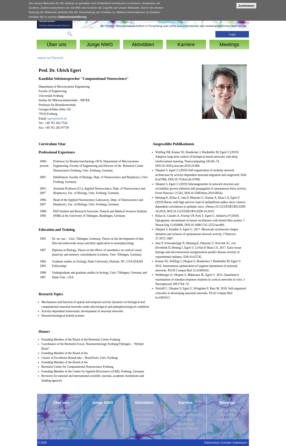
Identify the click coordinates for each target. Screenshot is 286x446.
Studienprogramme (185, 410)
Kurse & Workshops (144, 414)
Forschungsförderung (186, 428)
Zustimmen (246, 4)
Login (232, 34)
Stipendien (185, 419)
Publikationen (144, 410)
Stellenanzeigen (185, 424)
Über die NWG (61, 410)
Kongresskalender (227, 419)
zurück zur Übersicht (50, 58)
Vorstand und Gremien (61, 419)
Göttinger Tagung (227, 410)
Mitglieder (61, 414)
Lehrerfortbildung (144, 419)
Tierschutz (144, 424)
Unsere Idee (102, 410)
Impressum (240, 442)
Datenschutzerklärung (72, 15)
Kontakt (226, 442)
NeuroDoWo (227, 414)
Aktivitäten (102, 414)
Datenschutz (211, 442)
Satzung (61, 424)
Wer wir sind (102, 419)
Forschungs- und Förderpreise (185, 414)
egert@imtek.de (57, 118)
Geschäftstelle (61, 428)
